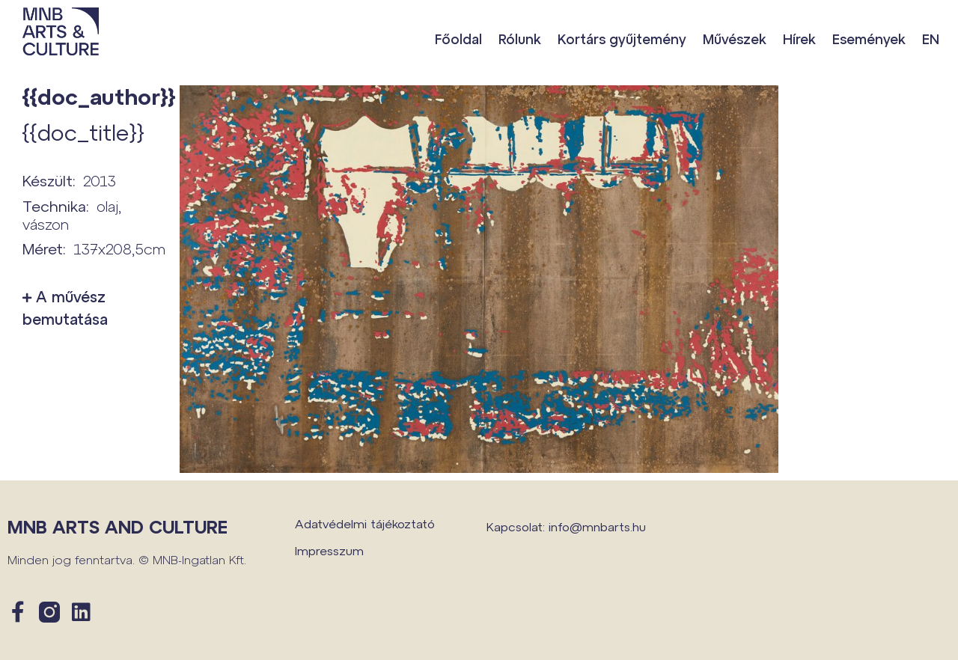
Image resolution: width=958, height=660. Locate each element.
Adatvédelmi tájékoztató (365, 523)
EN (930, 39)
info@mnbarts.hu (597, 526)
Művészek (734, 39)
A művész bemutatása (65, 307)
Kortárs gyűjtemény (622, 39)
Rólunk (519, 39)
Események (869, 39)
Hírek (799, 39)
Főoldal (458, 39)
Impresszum (329, 550)
